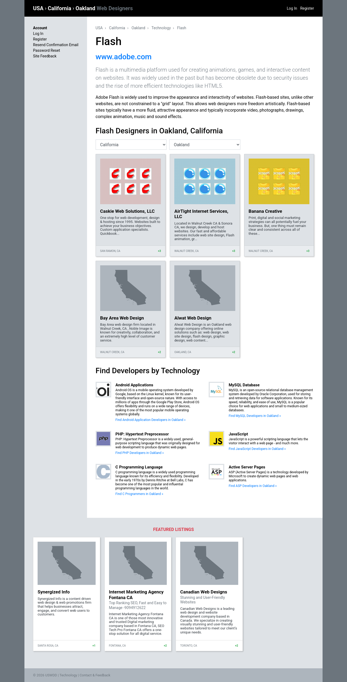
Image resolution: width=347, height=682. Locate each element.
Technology (161, 28)
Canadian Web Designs (203, 592)
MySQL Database (244, 385)
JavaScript (238, 434)
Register (307, 8)
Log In (292, 8)
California (60, 8)
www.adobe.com (124, 56)
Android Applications (134, 385)
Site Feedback (44, 56)
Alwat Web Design (192, 318)
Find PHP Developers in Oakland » (139, 453)
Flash (181, 28)
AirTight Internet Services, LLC (201, 213)
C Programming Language (139, 467)
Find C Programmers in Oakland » (139, 494)
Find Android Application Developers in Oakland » (150, 420)
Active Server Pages (247, 467)
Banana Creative (265, 211)
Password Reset (46, 50)
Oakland (104, 8)
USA (39, 8)
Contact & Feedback (95, 675)
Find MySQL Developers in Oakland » (255, 416)
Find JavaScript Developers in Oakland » (257, 449)
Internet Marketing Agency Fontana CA (136, 594)
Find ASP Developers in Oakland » (253, 486)
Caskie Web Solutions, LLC (127, 211)
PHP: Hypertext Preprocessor (142, 434)
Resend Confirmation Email (55, 45)
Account (40, 28)
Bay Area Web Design (122, 318)
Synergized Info (54, 592)
